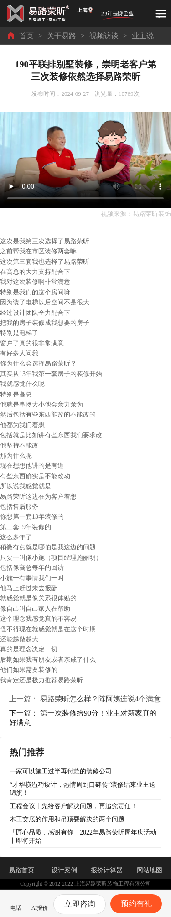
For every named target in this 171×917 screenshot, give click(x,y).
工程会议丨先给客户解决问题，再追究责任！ (73, 806)
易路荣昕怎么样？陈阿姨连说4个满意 (100, 699)
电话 (15, 902)
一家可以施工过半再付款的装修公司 (61, 771)
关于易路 (61, 36)
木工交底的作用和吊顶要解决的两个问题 (67, 819)
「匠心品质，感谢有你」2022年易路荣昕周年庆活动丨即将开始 (83, 836)
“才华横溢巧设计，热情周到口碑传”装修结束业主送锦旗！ (82, 788)
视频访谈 (104, 36)
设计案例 (64, 870)
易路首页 (21, 870)
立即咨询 (79, 904)
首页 (26, 36)
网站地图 (149, 870)
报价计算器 (107, 870)
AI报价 (39, 902)
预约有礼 (136, 903)
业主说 (143, 36)
